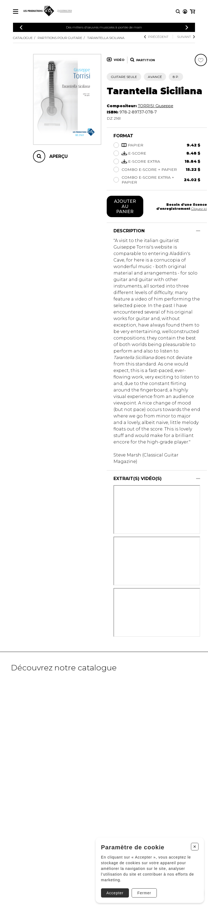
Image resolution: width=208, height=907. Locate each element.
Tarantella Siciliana (105, 38)
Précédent (156, 37)
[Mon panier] (192, 11)
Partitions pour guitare (60, 38)
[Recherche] (178, 11)
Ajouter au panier (125, 206)
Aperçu (58, 156)
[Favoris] (201, 60)
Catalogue (23, 38)
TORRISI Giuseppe (155, 105)
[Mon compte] (185, 11)
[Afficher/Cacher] (198, 230)
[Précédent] (21, 27)
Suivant (186, 37)
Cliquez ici (199, 209)
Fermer (144, 893)
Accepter (114, 893)
